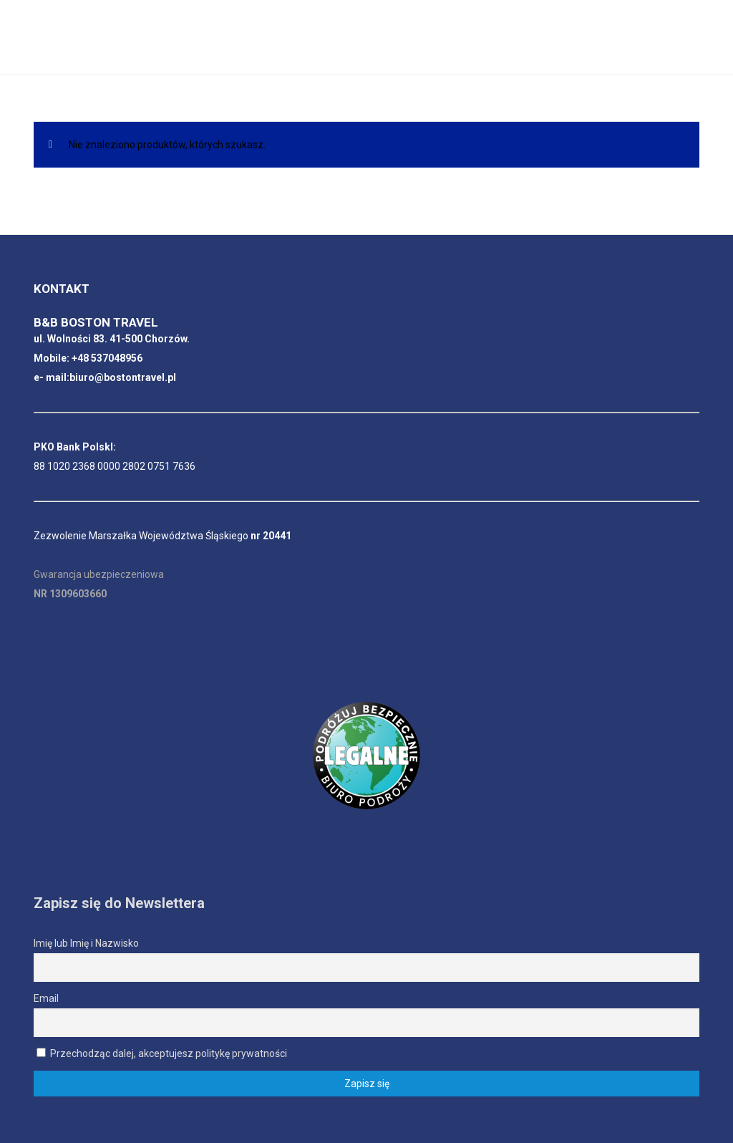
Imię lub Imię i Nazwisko (86, 943)
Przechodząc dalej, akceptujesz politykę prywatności (162, 1053)
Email (46, 998)
